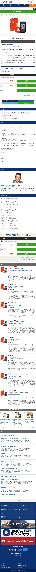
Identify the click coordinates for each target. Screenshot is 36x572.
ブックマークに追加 (9, 100)
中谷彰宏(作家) (10, 342)
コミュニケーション (5, 112)
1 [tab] (18, 35)
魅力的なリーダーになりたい (23, 112)
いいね (20, 549)
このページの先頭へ (18, 500)
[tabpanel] (18, 25)
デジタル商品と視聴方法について (7, 148)
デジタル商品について (5, 71)
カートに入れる (26, 81)
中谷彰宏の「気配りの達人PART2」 (16, 376)
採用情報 (19, 563)
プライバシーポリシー (21, 565)
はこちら (14, 68)
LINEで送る (26, 103)
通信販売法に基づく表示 (5, 567)
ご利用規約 (3, 565)
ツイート (10, 103)
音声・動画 (5, 14)
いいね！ (26, 100)
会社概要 (2, 563)
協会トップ (17, 555)
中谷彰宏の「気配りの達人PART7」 (16, 305)
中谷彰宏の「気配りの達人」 (14, 394)
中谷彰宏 (4, 52)
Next (32, 427)
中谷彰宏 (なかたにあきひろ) (9, 186)
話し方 (13, 112)
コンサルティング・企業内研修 (17, 557)
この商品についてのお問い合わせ (28, 95)
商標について (19, 567)
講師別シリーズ (11, 14)
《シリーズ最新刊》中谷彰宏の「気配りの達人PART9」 (20, 270)
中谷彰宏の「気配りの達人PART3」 (16, 358)
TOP (1, 14)
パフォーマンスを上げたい (6, 115)
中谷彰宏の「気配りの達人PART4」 (16, 340)
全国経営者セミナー (17, 560)
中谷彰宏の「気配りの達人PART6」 (16, 323)
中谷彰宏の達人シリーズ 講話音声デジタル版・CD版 (24, 14)
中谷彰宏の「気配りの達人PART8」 (16, 287)
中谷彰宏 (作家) (11, 289)
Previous (4, 427)
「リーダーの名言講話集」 (29, 419)
